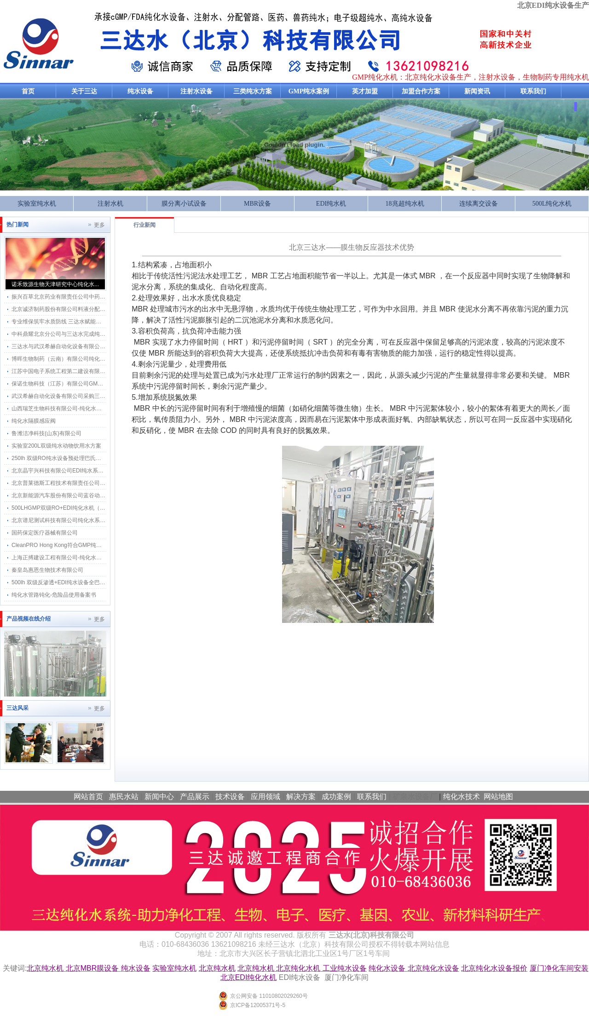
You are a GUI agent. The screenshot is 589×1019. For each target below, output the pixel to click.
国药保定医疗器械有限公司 (45, 533)
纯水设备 (140, 91)
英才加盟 (365, 91)
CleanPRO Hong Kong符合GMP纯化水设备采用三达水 (79, 545)
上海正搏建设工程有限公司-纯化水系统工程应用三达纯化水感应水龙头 (98, 557)
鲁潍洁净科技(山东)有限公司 (46, 433)
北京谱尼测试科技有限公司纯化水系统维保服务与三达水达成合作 (92, 520)
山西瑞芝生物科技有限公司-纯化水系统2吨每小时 (72, 408)
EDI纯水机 (331, 203)
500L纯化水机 (552, 203)
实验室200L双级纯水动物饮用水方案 (56, 446)
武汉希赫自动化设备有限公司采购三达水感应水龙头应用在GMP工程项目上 (103, 396)
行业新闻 (144, 225)
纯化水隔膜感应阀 (34, 421)
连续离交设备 (478, 203)
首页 (28, 91)
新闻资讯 (477, 91)
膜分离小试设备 (184, 203)
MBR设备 (257, 203)
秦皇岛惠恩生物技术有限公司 (47, 570)
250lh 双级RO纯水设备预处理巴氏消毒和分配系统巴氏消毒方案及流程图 (101, 458)
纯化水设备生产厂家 (92, 43)
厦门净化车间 (346, 977)
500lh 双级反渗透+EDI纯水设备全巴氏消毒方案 (69, 582)
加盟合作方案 (421, 91)
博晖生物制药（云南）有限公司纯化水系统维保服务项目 (81, 359)
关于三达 (84, 91)
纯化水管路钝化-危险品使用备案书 (54, 595)
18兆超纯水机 (405, 203)
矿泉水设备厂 (415, 796)
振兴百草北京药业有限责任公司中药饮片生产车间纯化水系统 (86, 297)
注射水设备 (196, 91)
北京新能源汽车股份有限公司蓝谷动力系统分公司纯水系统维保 (89, 495)
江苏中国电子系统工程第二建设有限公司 (61, 371)
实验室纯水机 (36, 203)
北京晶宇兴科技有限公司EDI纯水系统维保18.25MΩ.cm (79, 470)
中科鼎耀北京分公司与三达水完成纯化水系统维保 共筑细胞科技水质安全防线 (106, 334)
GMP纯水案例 (309, 91)
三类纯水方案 (252, 91)
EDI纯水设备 (300, 977)
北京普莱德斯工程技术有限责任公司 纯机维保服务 (73, 483)
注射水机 (110, 203)
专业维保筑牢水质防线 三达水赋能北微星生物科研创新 (78, 321)
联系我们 (533, 91)
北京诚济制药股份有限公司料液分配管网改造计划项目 (78, 309)
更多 (99, 225)
